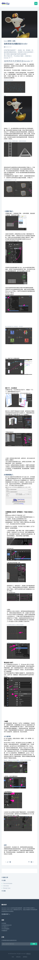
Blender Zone (8, 47)
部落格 (4, 923)
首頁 (13, 957)
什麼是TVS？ (5, 927)
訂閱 (34, 944)
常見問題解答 (5, 929)
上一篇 (8, 862)
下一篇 (31, 862)
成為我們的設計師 (6, 925)
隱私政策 (18, 957)
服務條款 (25, 957)
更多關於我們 (5, 914)
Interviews (6, 885)
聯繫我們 (4, 930)
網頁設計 (28, 953)
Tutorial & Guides (7, 883)
